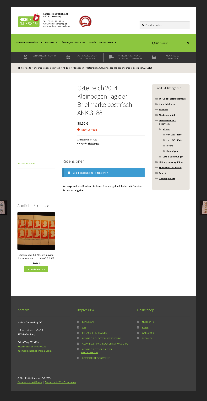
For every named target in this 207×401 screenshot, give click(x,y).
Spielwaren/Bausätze (27, 42)
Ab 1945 (67, 67)
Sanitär (92, 42)
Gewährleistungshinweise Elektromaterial (105, 343)
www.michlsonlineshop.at (31, 346)
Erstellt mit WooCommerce (60, 382)
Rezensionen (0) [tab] (26, 163)
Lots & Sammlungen (173, 156)
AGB (84, 327)
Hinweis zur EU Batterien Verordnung (101, 338)
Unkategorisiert (167, 178)
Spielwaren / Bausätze (170, 167)
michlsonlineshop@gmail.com (34, 350)
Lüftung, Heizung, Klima (73, 42)
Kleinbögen (78, 67)
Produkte (147, 338)
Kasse (145, 327)
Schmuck (163, 109)
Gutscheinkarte (167, 104)
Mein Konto (148, 321)
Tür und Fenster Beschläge (172, 98)
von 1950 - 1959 (173, 134)
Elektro (49, 42)
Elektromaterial (167, 115)
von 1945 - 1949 (173, 140)
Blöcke (169, 145)
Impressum (88, 321)
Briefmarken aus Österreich (47, 67)
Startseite (26, 67)
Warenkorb (148, 332)
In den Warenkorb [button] (36, 269)
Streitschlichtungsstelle (96, 357)
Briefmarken (106, 42)
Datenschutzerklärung (94, 332)
